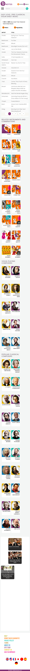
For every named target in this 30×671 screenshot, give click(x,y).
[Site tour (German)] (16, 663)
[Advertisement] (8, 603)
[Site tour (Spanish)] (25, 659)
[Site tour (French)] (14, 659)
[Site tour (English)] (7, 659)
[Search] (27, 8)
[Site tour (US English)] (11, 659)
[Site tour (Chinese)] (21, 659)
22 (20, 114)
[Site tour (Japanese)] (18, 659)
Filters (6, 27)
